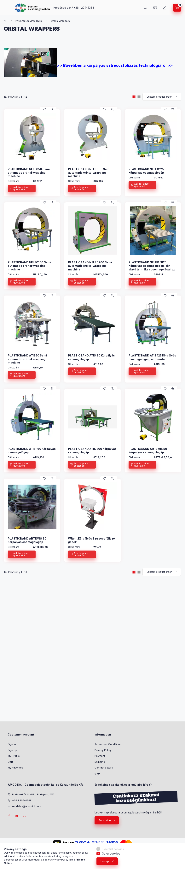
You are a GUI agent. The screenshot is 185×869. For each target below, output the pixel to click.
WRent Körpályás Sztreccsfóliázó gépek (91, 540)
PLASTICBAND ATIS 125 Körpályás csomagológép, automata (152, 357)
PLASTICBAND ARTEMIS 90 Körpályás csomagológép (27, 540)
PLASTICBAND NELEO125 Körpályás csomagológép (146, 170)
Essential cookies (113, 849)
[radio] (139, 96)
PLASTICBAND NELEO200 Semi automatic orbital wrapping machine (90, 266)
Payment (100, 755)
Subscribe (105, 820)
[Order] (161, 97)
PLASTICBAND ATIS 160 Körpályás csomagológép (32, 450)
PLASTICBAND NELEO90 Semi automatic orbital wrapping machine (89, 172)
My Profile (14, 755)
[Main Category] (5, 21)
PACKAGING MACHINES (28, 20)
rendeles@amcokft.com (26, 806)
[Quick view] (52, 109)
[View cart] (177, 8)
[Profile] (165, 8)
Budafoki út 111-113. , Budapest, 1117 (33, 794)
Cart (10, 761)
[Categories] (7, 7)
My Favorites (15, 767)
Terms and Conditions (108, 744)
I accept (105, 861)
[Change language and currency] (155, 8)
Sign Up (12, 750)
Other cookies (111, 853)
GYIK (97, 773)
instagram (16, 816)
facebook (9, 816)
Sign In (12, 744)
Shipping (100, 761)
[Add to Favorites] (44, 109)
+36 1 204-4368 (84, 7)
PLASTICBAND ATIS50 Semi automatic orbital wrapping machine (27, 359)
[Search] (145, 8)
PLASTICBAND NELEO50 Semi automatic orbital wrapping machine (29, 172)
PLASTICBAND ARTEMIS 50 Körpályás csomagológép (148, 450)
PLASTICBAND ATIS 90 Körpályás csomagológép (91, 357)
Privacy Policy (103, 750)
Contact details (104, 767)
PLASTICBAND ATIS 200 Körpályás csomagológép (92, 450)
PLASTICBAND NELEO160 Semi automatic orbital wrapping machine (29, 266)
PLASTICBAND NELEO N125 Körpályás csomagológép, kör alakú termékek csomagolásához (152, 266)
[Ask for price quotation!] (22, 188)
